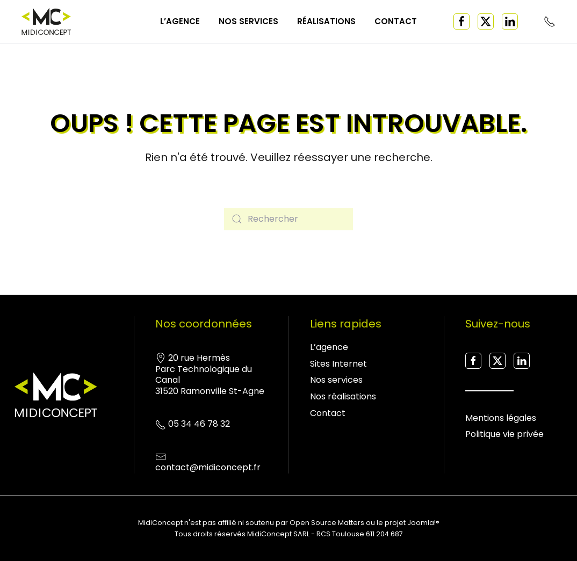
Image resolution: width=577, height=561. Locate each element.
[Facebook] (461, 21)
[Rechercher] (288, 219)
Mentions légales (500, 423)
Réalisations (326, 21)
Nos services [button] (248, 21)
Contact (395, 21)
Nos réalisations (343, 396)
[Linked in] (510, 21)
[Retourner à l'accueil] (46, 21)
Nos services (336, 380)
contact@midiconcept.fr (208, 473)
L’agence (180, 21)
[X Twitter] (486, 21)
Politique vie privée (504, 439)
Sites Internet (338, 364)
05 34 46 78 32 (199, 428)
